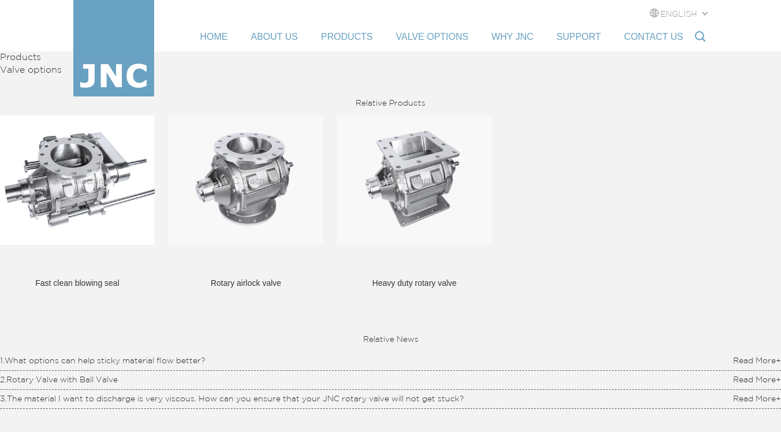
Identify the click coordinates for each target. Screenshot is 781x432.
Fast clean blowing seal (77, 283)
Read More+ (757, 360)
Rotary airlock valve (246, 283)
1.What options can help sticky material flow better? (102, 360)
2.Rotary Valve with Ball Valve (59, 380)
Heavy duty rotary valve (414, 283)
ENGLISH (678, 14)
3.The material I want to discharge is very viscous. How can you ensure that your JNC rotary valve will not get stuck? (232, 399)
